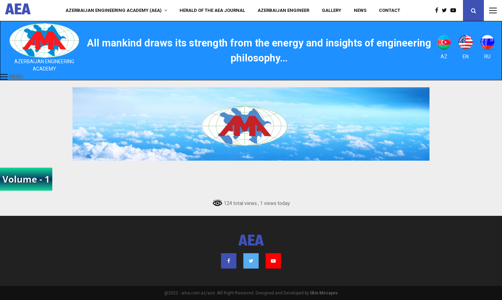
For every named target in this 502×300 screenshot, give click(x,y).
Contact (389, 10)
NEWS (360, 10)
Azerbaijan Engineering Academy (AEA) (114, 10)
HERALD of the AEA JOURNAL (212, 10)
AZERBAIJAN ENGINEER (283, 10)
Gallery (331, 10)
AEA (18, 10)
